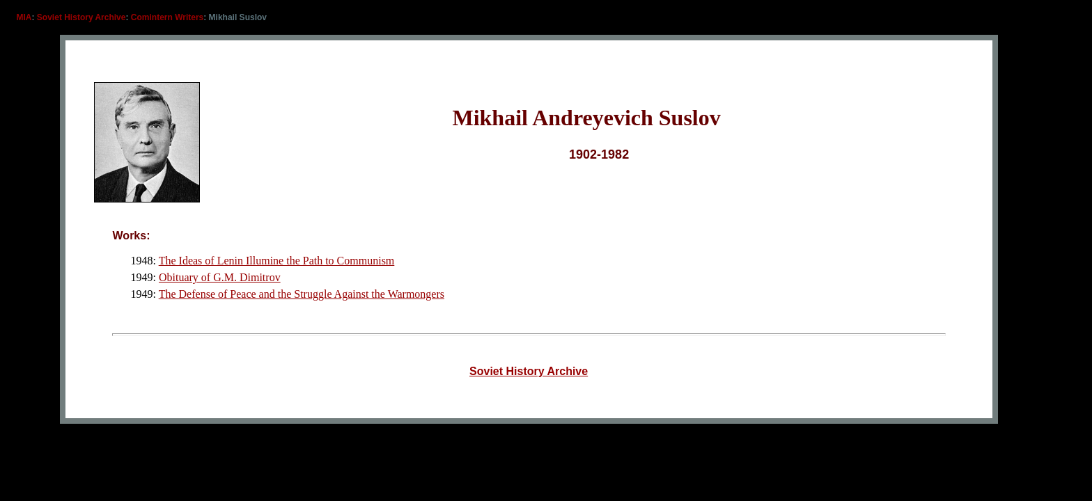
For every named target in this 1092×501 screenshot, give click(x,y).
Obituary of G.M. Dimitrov (220, 277)
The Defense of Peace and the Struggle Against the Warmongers (301, 294)
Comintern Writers (167, 17)
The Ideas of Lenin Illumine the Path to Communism (277, 261)
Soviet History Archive (81, 17)
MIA (24, 17)
